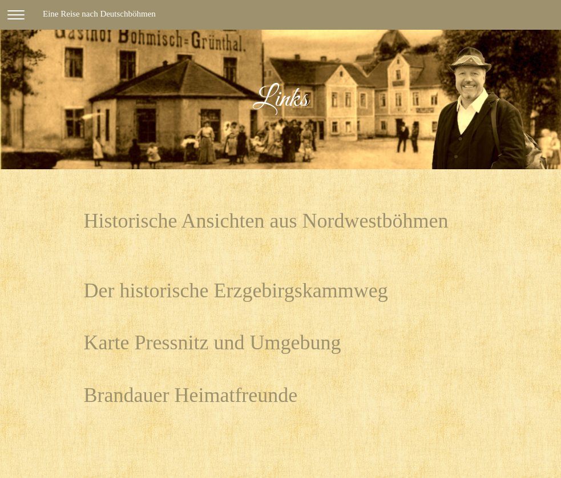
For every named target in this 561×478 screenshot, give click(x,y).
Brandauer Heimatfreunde (191, 395)
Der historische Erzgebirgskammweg (236, 290)
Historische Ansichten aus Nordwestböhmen (266, 220)
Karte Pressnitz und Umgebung (212, 342)
